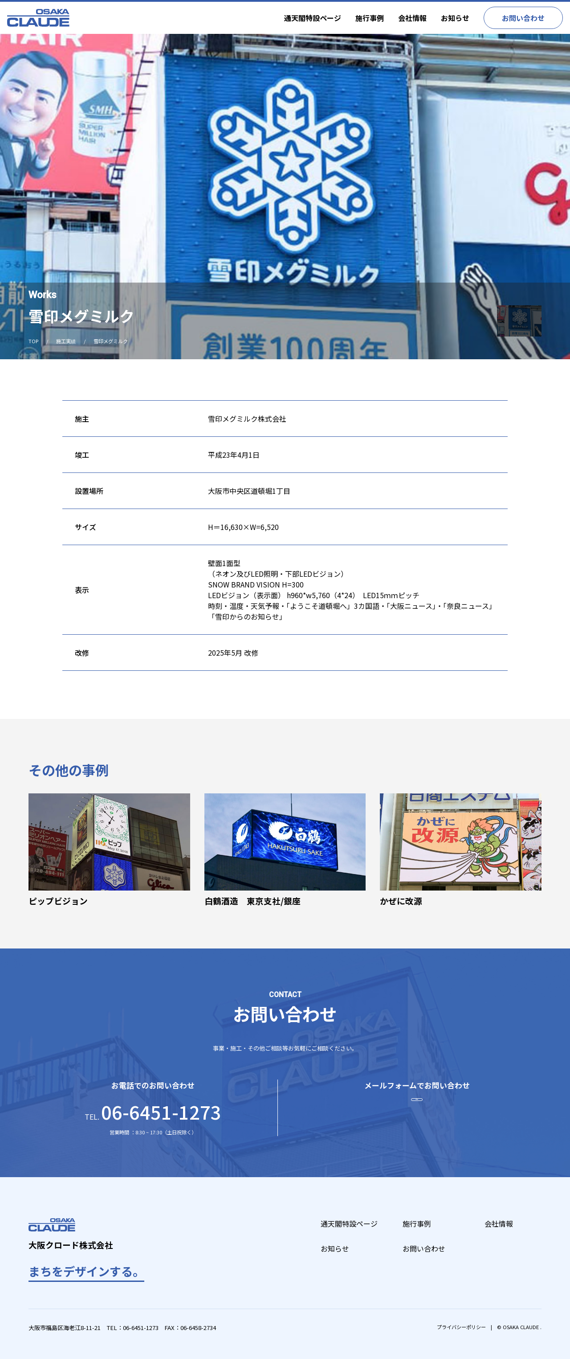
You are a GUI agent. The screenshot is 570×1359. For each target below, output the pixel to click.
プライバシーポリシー (461, 1326)
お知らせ (455, 17)
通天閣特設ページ (312, 17)
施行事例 (369, 17)
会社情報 (412, 17)
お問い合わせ (523, 17)
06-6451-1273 (141, 1327)
